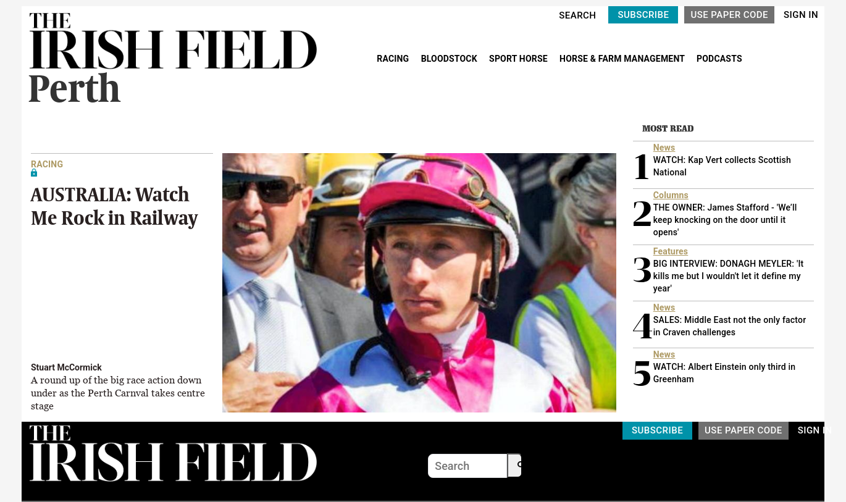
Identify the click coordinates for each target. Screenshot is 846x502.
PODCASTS (719, 59)
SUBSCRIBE (643, 14)
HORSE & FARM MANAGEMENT (623, 59)
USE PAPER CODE (729, 14)
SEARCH (577, 15)
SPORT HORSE (519, 59)
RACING (394, 59)
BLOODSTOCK (450, 59)
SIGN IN (801, 14)
